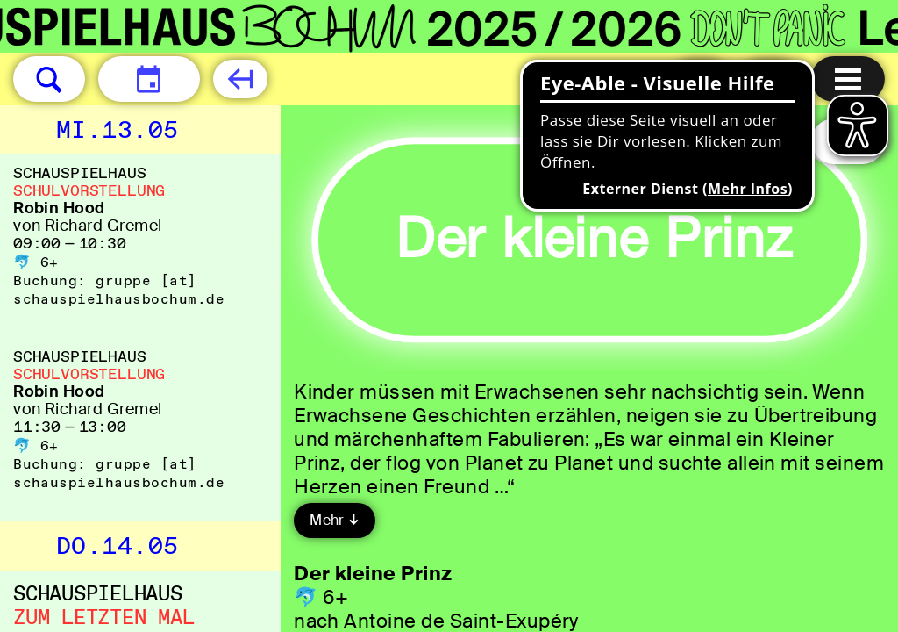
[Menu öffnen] (848, 79)
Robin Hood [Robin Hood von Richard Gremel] (59, 208)
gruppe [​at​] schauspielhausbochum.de (118, 289)
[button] (49, 79)
